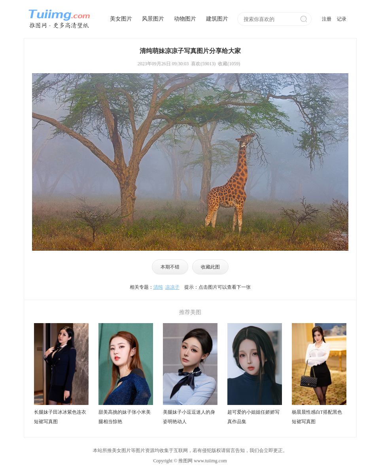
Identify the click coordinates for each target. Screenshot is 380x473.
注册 (326, 19)
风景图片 (153, 19)
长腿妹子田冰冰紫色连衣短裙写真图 (60, 416)
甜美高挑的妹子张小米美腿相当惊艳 (124, 416)
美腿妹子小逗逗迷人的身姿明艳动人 (189, 416)
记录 (341, 19)
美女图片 (121, 19)
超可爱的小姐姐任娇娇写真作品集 (253, 416)
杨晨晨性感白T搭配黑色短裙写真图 (317, 416)
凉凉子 (172, 287)
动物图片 (185, 19)
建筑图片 (217, 19)
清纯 (158, 287)
